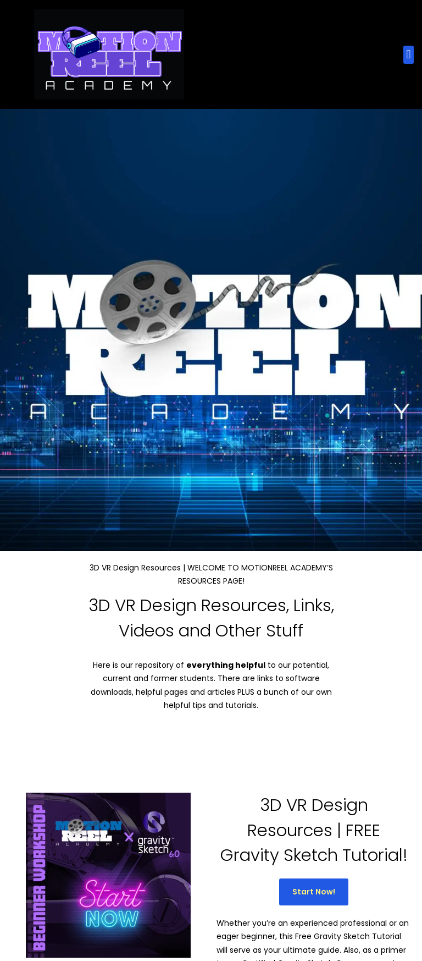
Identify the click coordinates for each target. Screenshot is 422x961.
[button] (408, 55)
